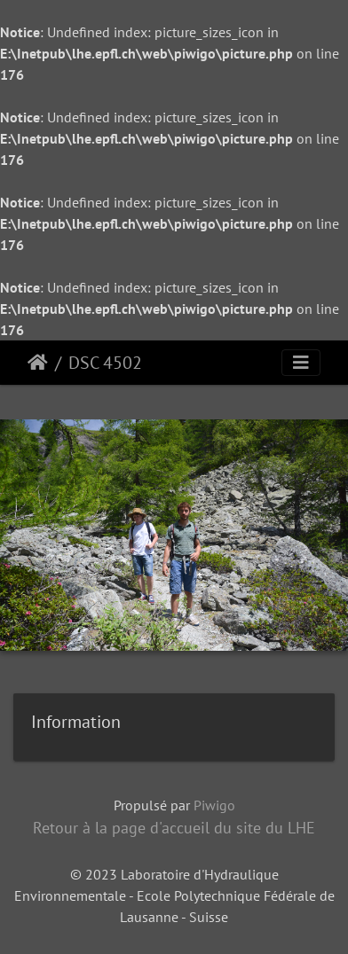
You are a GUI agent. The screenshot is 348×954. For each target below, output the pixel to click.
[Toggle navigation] (300, 362)
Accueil (38, 362)
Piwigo (214, 805)
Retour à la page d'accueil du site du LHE (174, 827)
